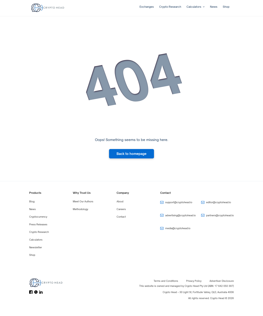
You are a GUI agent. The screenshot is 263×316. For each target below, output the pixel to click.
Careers (121, 209)
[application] (203, 6)
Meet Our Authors (83, 201)
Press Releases (38, 224)
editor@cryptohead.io (218, 202)
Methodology (80, 209)
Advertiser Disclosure (221, 280)
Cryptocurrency (38, 216)
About (120, 201)
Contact (121, 216)
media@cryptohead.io (177, 228)
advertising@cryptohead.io (180, 215)
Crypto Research (170, 6)
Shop (226, 6)
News (213, 6)
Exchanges (147, 6)
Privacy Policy (193, 280)
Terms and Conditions (166, 280)
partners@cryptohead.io (220, 215)
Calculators (196, 6)
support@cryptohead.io (178, 202)
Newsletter (35, 247)
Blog (32, 201)
